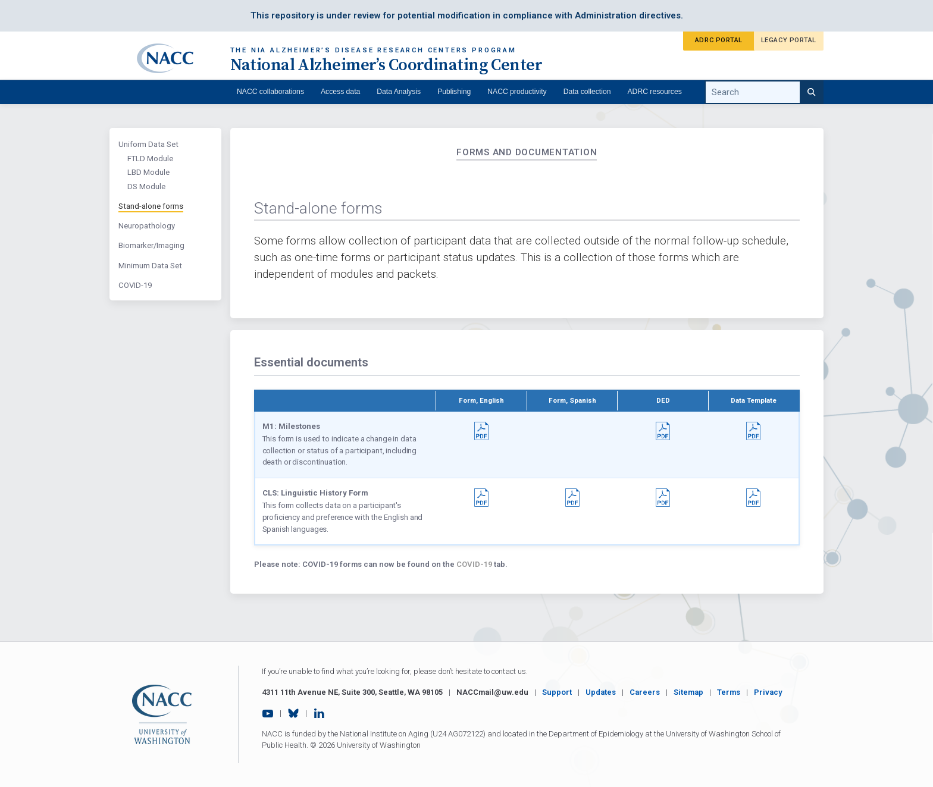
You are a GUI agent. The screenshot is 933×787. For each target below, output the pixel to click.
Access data (340, 91)
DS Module (146, 186)
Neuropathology (146, 225)
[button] (481, 427)
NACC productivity (516, 91)
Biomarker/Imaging (151, 245)
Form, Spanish (572, 400)
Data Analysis (399, 91)
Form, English (481, 400)
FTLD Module (150, 158)
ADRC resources (655, 91)
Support (557, 692)
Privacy (768, 692)
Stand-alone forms (150, 206)
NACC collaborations (270, 91)
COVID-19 (135, 285)
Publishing (454, 91)
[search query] (764, 92)
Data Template (754, 400)
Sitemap (688, 692)
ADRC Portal (719, 40)
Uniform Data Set (148, 144)
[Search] (812, 92)
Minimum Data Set (150, 265)
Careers (645, 692)
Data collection (587, 91)
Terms (728, 692)
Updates (601, 692)
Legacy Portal (788, 40)
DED (663, 400)
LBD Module (148, 172)
